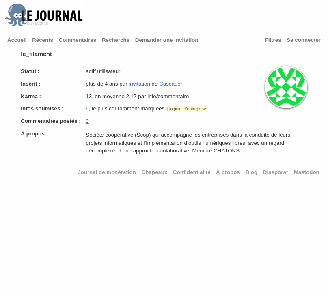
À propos (228, 172)
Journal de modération (107, 172)
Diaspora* (275, 172)
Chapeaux (155, 172)
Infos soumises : (42, 108)
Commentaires (78, 40)
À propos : (34, 134)
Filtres (273, 40)
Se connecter (304, 40)
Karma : (31, 96)
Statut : (30, 71)
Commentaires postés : (50, 121)
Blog (251, 172)
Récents (42, 40)
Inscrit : (30, 84)
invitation (139, 84)
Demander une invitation (167, 40)
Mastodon (306, 172)
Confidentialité (192, 172)
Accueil (16, 40)
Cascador (170, 84)
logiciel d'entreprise (187, 108)
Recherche (115, 40)
